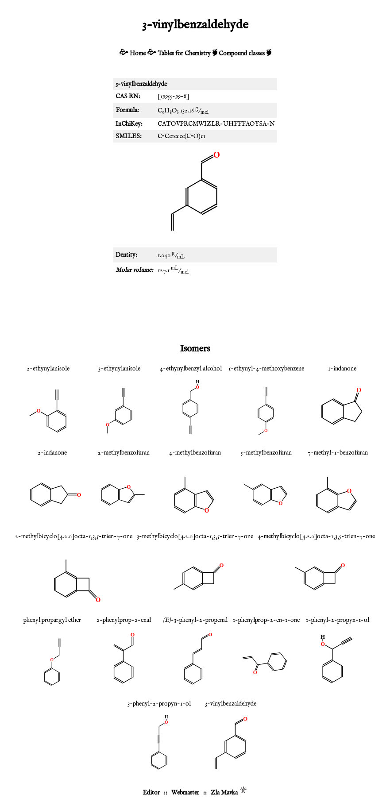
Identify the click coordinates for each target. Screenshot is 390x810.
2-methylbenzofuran (124, 453)
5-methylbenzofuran (266, 453)
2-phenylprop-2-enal (124, 620)
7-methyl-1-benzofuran (338, 453)
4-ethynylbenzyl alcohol (191, 369)
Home (138, 54)
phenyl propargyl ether (52, 620)
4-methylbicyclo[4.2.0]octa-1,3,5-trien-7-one (316, 536)
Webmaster (185, 793)
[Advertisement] (195, 309)
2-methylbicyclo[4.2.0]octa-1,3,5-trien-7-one (73, 536)
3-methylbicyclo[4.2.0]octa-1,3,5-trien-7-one (195, 536)
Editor (151, 793)
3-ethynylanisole (119, 369)
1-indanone (342, 369)
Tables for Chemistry (184, 54)
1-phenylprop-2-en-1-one (266, 620)
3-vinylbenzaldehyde (230, 704)
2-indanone (52, 453)
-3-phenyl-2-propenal (195, 620)
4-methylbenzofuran (195, 453)
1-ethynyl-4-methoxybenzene (266, 369)
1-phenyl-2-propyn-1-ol (337, 620)
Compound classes (242, 54)
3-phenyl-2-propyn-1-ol (159, 704)
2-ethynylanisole (48, 369)
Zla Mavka (224, 793)
